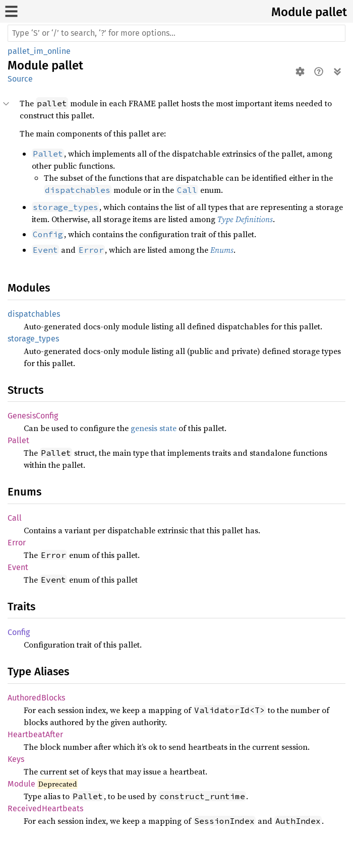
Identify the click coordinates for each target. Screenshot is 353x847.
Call (15, 518)
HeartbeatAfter (35, 734)
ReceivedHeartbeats (45, 808)
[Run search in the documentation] (176, 33)
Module (21, 784)
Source (20, 79)
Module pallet (309, 12)
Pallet (18, 440)
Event (18, 567)
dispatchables (34, 314)
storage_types (33, 338)
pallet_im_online (39, 51)
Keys (16, 759)
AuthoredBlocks (36, 697)
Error (17, 542)
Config (19, 632)
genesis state (154, 428)
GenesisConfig (33, 415)
